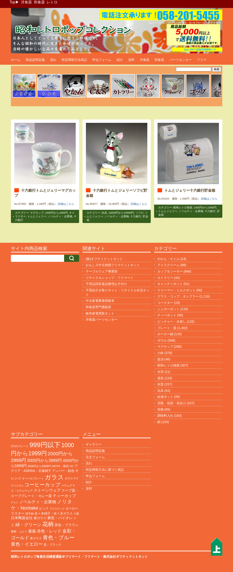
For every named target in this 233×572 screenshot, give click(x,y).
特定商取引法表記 (74, 60)
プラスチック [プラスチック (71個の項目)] (57, 508)
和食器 (39, 2)
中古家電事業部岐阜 (100, 300)
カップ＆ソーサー (170, 271)
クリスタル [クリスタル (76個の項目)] (17, 485)
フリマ (201, 60)
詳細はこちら (66, 204)
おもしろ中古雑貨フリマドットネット (113, 265)
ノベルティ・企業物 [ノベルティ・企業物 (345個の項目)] (37, 501)
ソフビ (139, 212)
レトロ (52, 2)
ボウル (162, 340)
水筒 (160, 372)
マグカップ (37, 212)
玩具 (104, 212)
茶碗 (160, 409)
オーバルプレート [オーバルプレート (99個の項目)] (33, 478)
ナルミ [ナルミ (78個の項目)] (14, 502)
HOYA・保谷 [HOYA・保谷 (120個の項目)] (60, 466)
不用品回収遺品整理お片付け (106, 284)
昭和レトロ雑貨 (182, 207)
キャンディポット (170, 284)
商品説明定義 (35, 60)
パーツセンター (180, 60)
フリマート (92, 556)
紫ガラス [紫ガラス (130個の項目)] (40, 518)
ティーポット (166, 315)
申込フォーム (101, 60)
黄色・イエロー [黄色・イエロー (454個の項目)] (27, 544)
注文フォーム (95, 457)
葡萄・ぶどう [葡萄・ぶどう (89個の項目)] (19, 531)
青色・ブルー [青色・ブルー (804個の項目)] (59, 537)
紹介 (120, 60)
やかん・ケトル (168, 259)
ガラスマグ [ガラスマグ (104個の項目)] (71, 478)
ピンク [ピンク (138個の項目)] (44, 508)
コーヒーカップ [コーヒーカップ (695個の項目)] (42, 485)
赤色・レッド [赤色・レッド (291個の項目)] (49, 531)
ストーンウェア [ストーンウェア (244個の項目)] (47, 490)
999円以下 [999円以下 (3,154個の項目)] (45, 444)
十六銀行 (135, 216)
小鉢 (160, 353)
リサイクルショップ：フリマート (109, 278)
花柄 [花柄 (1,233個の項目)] (48, 524)
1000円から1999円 (56, 212)
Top (12, 2)
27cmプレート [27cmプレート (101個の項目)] (20, 446)
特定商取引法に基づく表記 (105, 469)
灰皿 (160, 384)
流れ (53, 60)
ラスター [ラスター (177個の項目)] (18, 513)
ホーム (15, 60)
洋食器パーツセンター (102, 319)
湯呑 (160, 378)
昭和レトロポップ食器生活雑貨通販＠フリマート (46, 556)
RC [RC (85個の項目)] (72, 466)
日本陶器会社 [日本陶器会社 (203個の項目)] (22, 518)
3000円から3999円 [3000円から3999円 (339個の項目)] (44, 460)
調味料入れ (165, 415)
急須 (160, 359)
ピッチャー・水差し (171, 321)
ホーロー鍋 (165, 334)
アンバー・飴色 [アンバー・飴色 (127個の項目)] (63, 471)
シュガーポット (168, 309)
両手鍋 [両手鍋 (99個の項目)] (29, 513)
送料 (131, 60)
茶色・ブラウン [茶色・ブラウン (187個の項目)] (66, 525)
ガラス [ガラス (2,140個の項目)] (54, 477)
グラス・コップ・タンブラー (178, 296)
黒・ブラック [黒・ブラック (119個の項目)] (52, 544)
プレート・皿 (166, 328)
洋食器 (26, 2)
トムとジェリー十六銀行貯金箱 (189, 190)
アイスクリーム (168, 265)
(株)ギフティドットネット (104, 259)
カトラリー (165, 278)
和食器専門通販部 (98, 307)
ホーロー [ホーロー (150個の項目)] (71, 508)
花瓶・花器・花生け (171, 403)
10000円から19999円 (121, 212)
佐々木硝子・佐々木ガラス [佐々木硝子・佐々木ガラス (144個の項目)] (54, 513)
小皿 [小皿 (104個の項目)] (76, 513)
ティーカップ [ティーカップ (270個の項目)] (64, 495)
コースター (165, 303)
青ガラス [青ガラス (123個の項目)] (36, 538)
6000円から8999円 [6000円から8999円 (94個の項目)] (39, 466)
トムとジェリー (36, 216)
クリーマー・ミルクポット (176, 290)
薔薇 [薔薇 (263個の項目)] (32, 531)
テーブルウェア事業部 (102, 271)
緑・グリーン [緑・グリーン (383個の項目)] (28, 524)
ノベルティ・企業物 (60, 216)
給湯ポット (165, 397)
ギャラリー (94, 444)
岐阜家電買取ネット (100, 313)
